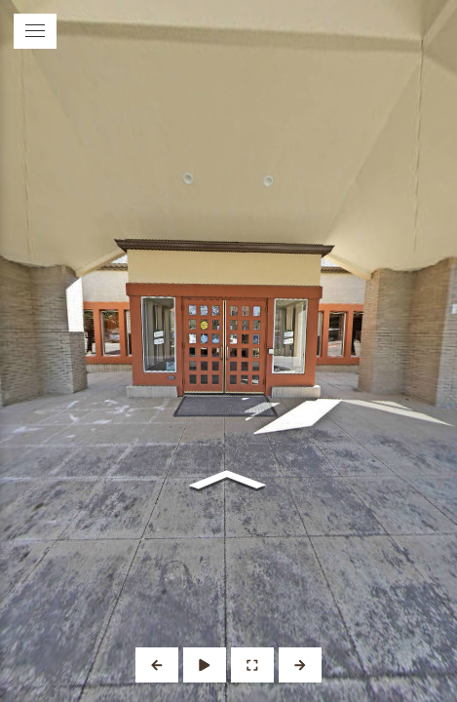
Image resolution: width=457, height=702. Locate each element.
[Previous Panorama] (156, 664)
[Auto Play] (204, 664)
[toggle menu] (35, 31)
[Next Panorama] (300, 664)
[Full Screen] (252, 664)
